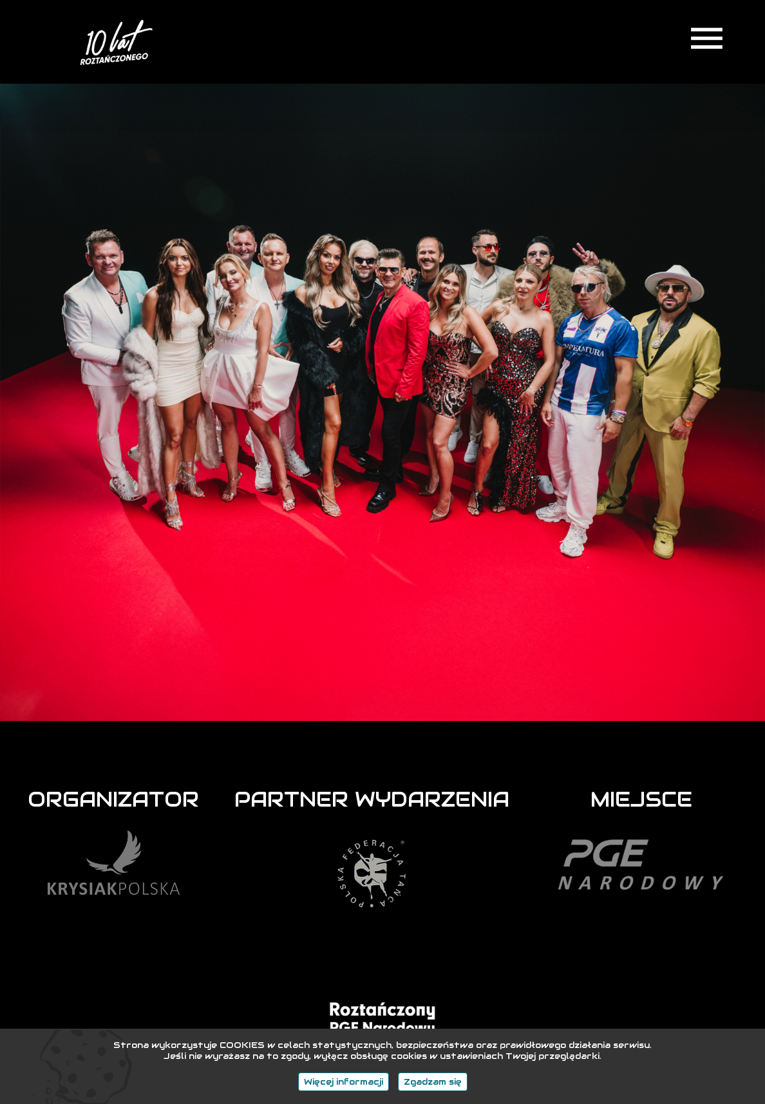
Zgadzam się (433, 1081)
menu (707, 38)
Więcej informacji (343, 1081)
